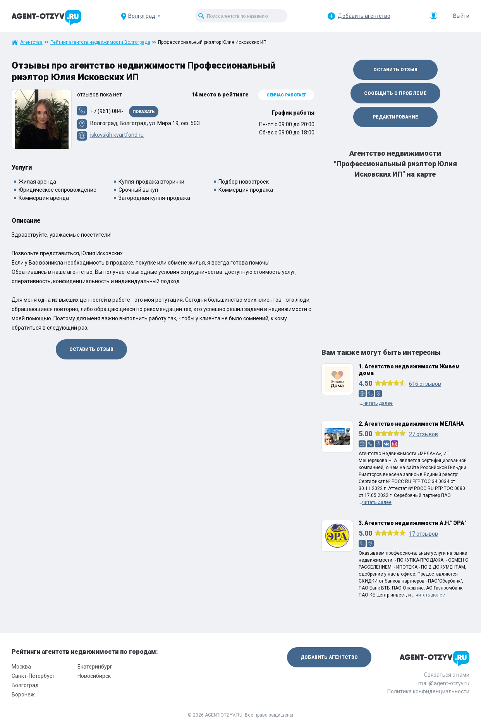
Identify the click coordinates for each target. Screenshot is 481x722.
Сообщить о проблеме (395, 93)
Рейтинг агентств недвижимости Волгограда (100, 42)
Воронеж (23, 694)
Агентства (31, 42)
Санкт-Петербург (33, 676)
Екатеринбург (94, 667)
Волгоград (25, 685)
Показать (143, 111)
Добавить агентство (364, 16)
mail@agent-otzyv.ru (443, 683)
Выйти (461, 16)
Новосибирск (94, 676)
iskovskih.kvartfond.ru (117, 135)
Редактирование (395, 117)
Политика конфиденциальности (428, 691)
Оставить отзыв (91, 349)
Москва (21, 667)
